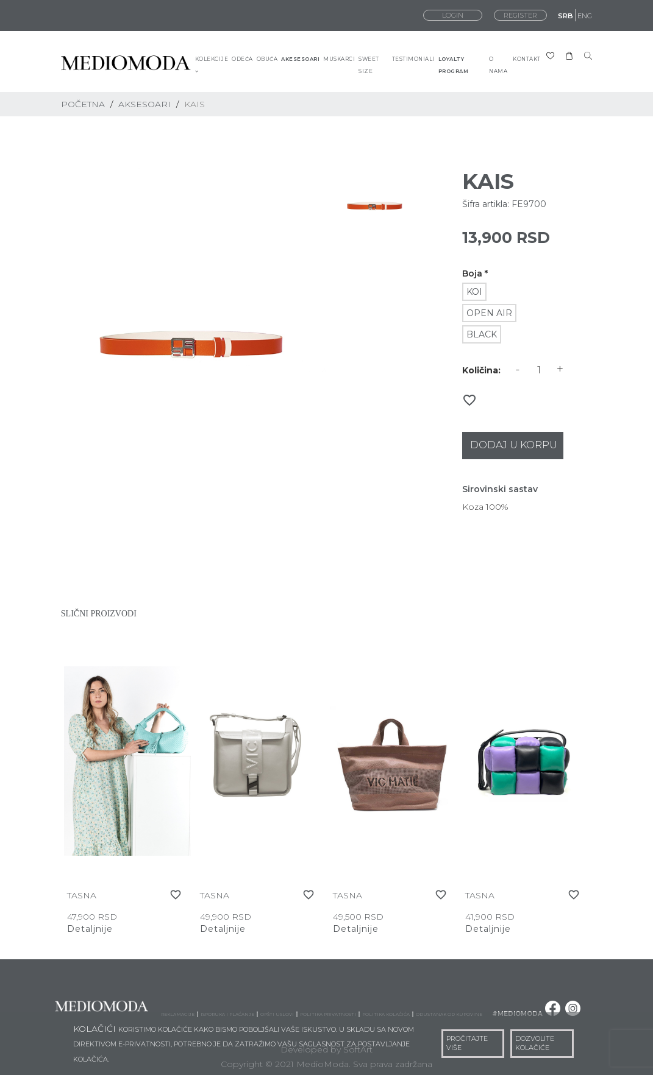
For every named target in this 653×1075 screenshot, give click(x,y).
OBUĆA (267, 59)
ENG (584, 16)
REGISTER (520, 15)
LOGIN (452, 15)
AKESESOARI (300, 59)
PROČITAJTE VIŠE (467, 1043)
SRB (565, 16)
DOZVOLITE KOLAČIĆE (534, 1043)
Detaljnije (90, 928)
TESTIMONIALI (413, 59)
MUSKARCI (339, 59)
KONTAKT (527, 59)
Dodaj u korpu (513, 445)
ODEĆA (242, 59)
